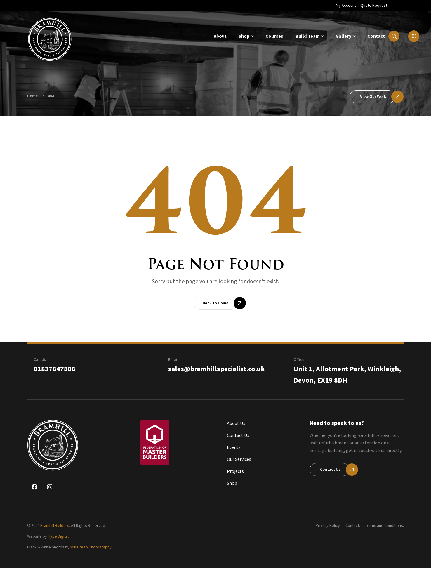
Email (173, 360)
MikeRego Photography (91, 547)
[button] (413, 36)
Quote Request (373, 5)
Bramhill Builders (54, 526)
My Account (346, 5)
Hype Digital (58, 536)
